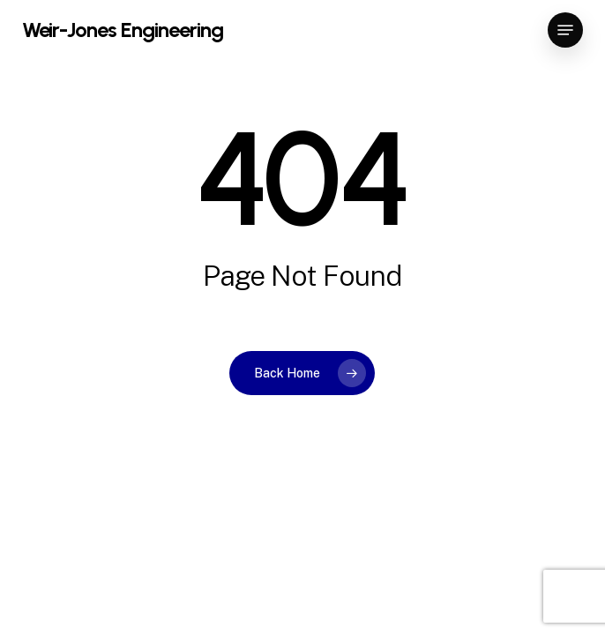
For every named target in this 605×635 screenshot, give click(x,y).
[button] (565, 30)
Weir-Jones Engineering (122, 30)
